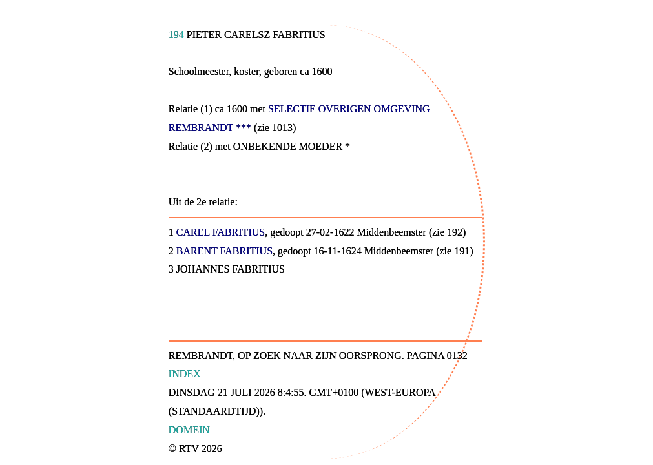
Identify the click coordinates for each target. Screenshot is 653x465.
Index (185, 373)
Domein (189, 429)
